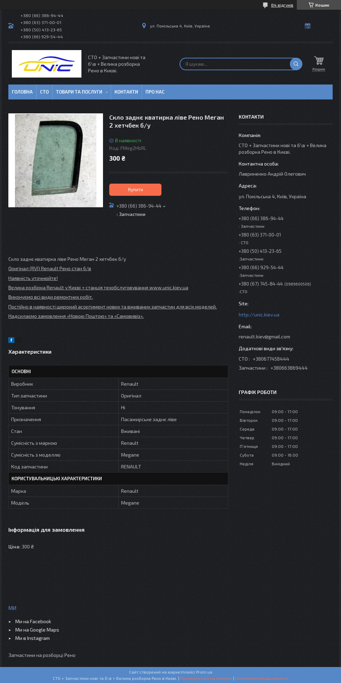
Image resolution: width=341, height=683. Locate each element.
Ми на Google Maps (37, 630)
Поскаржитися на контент (206, 678)
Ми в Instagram (32, 638)
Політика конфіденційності (261, 678)
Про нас (155, 92)
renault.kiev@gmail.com (264, 336)
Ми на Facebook (33, 621)
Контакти (126, 92)
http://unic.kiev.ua (259, 315)
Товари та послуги (79, 92)
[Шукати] (296, 64)
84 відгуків (282, 4)
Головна (22, 92)
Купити (135, 189)
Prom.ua (204, 671)
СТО (44, 92)
